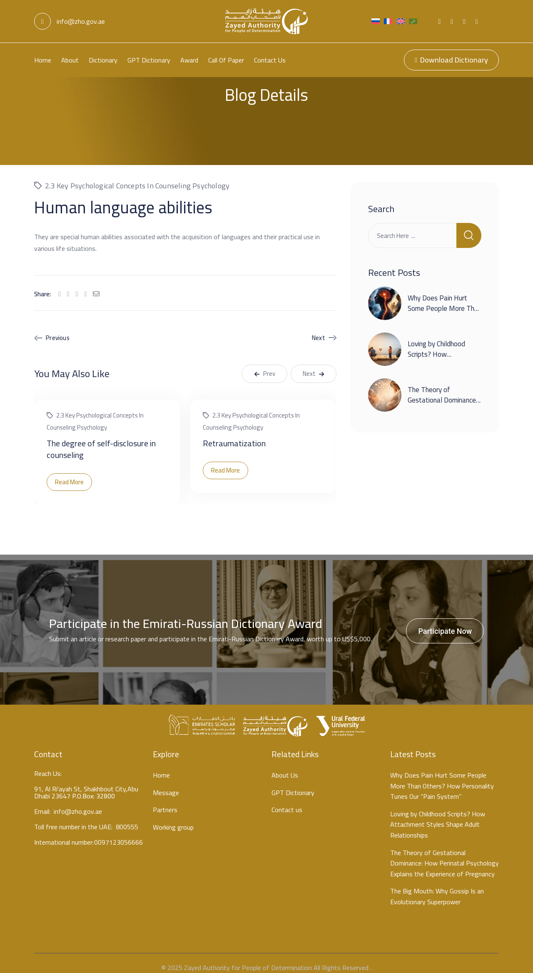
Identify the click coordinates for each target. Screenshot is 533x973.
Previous (58, 329)
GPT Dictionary (148, 60)
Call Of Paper (226, 60)
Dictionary (103, 60)
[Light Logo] (266, 21)
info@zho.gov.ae (69, 21)
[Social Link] (439, 21)
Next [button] (313, 365)
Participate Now (445, 622)
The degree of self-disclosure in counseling (101, 440)
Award (189, 60)
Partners (165, 801)
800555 (127, 819)
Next (318, 329)
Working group (173, 818)
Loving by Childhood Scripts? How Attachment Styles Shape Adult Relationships (437, 816)
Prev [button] (264, 365)
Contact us (270, 60)
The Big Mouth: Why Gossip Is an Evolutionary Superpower (437, 887)
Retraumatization (234, 434)
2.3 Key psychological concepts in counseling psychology (137, 177)
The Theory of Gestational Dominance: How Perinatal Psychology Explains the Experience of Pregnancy (444, 854)
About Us (284, 766)
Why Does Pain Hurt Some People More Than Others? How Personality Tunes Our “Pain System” (442, 777)
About (70, 60)
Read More (69, 473)
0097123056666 (118, 835)
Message (166, 783)
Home (42, 60)
